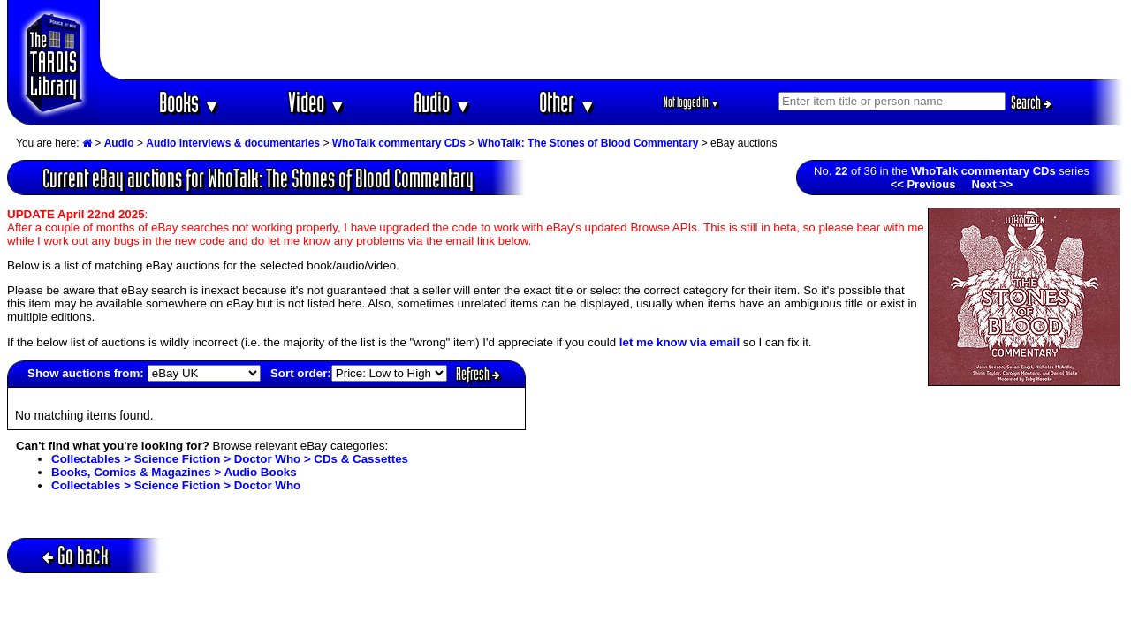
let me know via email (679, 342)
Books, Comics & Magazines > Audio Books (174, 472)
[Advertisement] (612, 40)
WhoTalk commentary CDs (399, 143)
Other (567, 102)
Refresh (478, 373)
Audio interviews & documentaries (233, 143)
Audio (442, 102)
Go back (75, 555)
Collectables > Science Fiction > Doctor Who (175, 485)
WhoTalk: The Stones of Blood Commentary (588, 143)
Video (316, 102)
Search (1031, 102)
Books (189, 102)
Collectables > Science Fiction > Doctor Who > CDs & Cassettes (229, 459)
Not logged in (691, 102)
